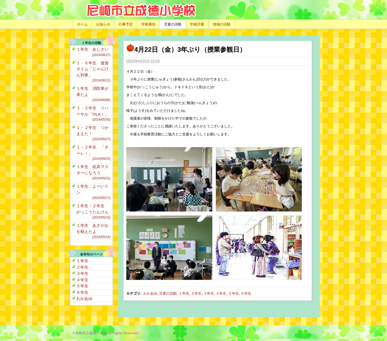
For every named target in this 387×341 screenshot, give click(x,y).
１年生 (184, 293)
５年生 (233, 293)
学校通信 (148, 24)
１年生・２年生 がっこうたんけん (93, 211)
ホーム (82, 24)
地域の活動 (221, 24)
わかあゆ (150, 293)
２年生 (196, 293)
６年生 (246, 293)
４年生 (221, 293)
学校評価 (197, 24)
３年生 (208, 293)
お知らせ (103, 24)
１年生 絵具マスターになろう (93, 172)
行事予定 (126, 24)
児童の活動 (172, 24)
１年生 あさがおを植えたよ (93, 231)
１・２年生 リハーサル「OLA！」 (93, 114)
